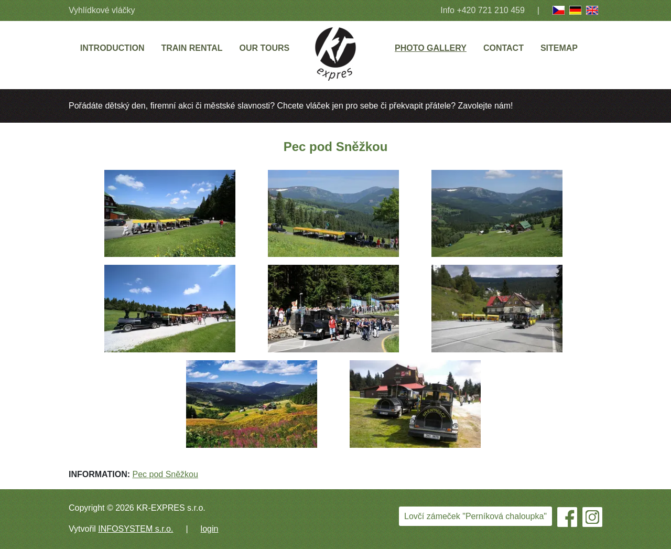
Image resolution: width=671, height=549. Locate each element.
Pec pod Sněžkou (165, 474)
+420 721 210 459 (490, 10)
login (210, 528)
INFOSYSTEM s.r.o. (135, 528)
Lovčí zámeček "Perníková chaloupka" (475, 516)
